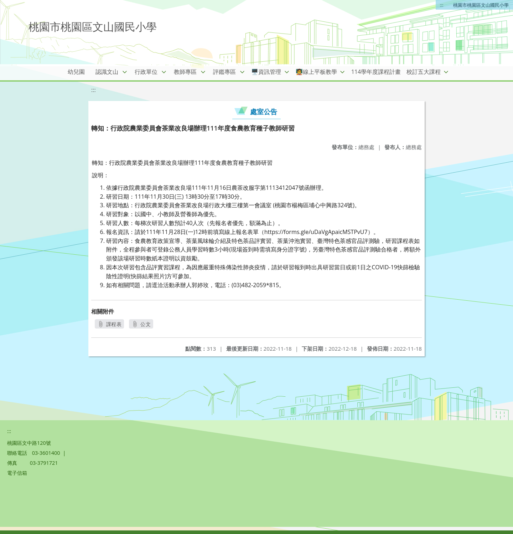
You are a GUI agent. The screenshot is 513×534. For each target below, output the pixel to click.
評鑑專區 (224, 72)
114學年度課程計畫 (376, 72)
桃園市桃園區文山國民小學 (481, 5)
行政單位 (146, 72)
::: (442, 5)
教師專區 (185, 72)
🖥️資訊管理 (266, 72)
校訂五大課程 (423, 72)
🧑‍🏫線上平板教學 (316, 72)
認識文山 (106, 72)
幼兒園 (76, 72)
